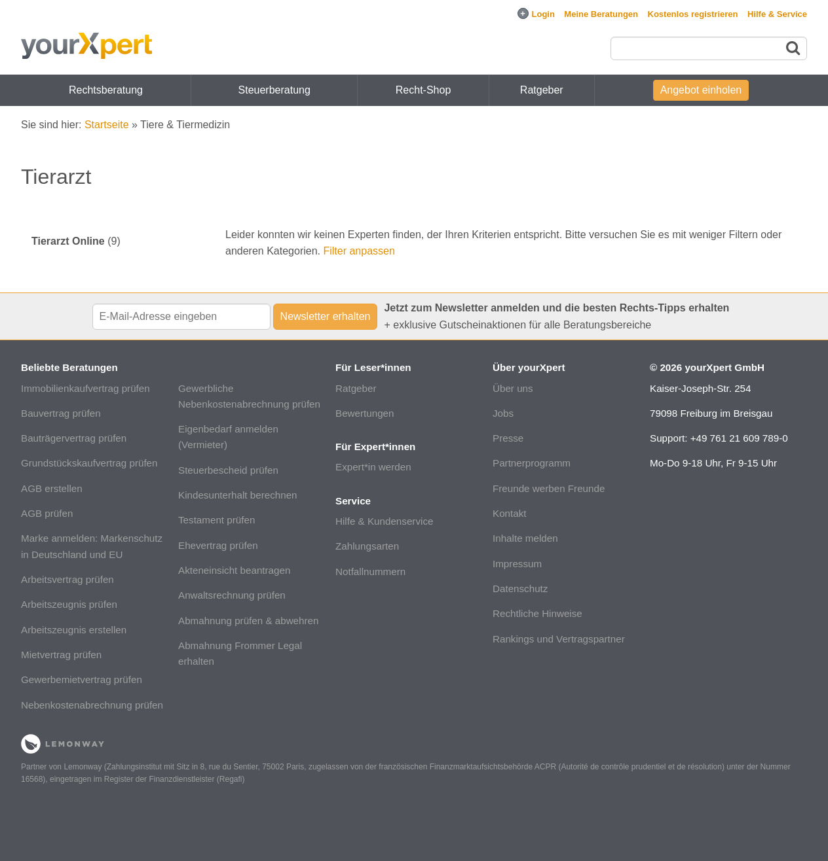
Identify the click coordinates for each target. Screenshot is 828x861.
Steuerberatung (274, 90)
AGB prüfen (47, 513)
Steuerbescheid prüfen (228, 470)
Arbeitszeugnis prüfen (69, 604)
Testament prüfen (216, 519)
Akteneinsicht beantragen (234, 570)
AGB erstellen (52, 488)
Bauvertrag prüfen (61, 413)
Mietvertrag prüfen (61, 654)
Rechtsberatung (106, 90)
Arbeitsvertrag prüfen (67, 579)
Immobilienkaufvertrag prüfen (85, 388)
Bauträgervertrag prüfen (73, 438)
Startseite (107, 124)
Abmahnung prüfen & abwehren (248, 620)
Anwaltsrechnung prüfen (232, 595)
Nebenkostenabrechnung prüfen (92, 705)
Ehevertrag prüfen (218, 545)
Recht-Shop (423, 90)
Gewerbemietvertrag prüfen (81, 679)
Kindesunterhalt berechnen (237, 495)
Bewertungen (364, 413)
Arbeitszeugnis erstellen (73, 629)
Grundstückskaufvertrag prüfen (89, 462)
